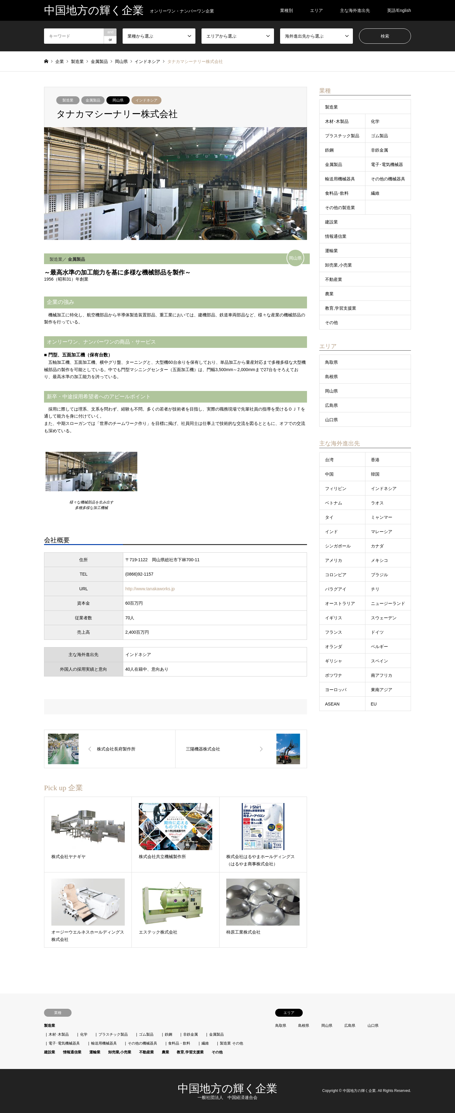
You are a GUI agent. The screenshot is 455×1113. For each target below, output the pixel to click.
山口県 (331, 419)
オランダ (333, 646)
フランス (333, 632)
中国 (329, 474)
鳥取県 (331, 362)
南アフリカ (381, 675)
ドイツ (377, 632)
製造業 (67, 100)
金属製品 (93, 100)
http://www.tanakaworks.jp (150, 588)
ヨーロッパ (335, 689)
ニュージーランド (388, 603)
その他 (331, 322)
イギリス (333, 617)
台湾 (329, 459)
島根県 (331, 376)
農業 (329, 293)
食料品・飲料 (179, 1043)
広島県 (331, 405)
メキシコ (379, 560)
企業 (59, 61)
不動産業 (333, 279)
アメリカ (333, 560)
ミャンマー (381, 517)
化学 (375, 121)
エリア (316, 10)
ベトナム (333, 502)
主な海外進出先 (355, 10)
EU (374, 704)
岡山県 (118, 100)
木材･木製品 (337, 121)
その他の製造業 (340, 207)
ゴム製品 (379, 135)
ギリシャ (333, 660)
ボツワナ (333, 675)
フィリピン (335, 488)
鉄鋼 (329, 150)
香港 (375, 459)
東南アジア (381, 689)
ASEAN (332, 704)
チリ (375, 589)
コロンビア (335, 574)
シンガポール (338, 546)
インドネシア (146, 100)
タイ (329, 517)
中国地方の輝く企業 (227, 1088)
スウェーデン (384, 617)
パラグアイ (335, 589)
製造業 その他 (231, 1043)
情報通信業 (335, 236)
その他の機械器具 (388, 178)
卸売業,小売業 (338, 265)
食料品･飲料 (337, 193)
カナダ (377, 546)
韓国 (375, 474)
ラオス (377, 502)
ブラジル (379, 574)
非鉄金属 (379, 150)
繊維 (375, 193)
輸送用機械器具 (340, 178)
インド (331, 531)
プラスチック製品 (342, 135)
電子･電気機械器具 (64, 1043)
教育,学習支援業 (340, 308)
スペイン (379, 660)
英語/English (399, 10)
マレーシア (381, 531)
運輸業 (331, 250)
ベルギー (379, 646)
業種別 (286, 10)
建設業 (331, 221)
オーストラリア (340, 603)
